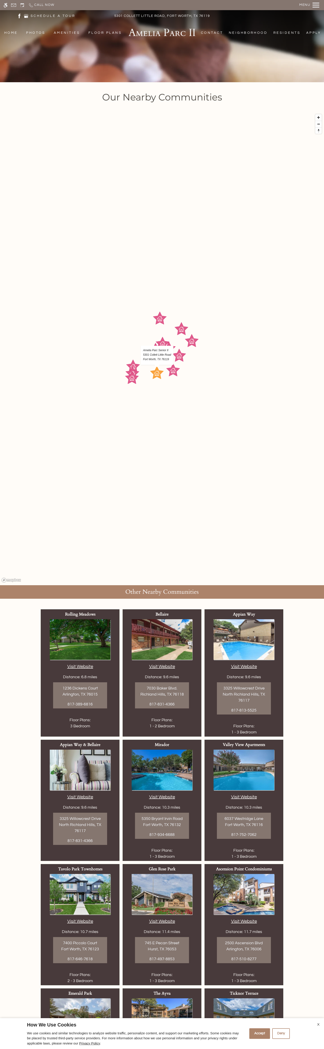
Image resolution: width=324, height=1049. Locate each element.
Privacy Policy (89, 1043)
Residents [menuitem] (286, 32)
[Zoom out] (318, 124)
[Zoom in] (318, 117)
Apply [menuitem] (313, 32)
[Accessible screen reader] (5, 5)
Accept (259, 1033)
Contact (212, 32)
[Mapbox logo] (11, 580)
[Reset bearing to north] (318, 130)
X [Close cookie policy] (318, 1024)
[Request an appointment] (22, 5)
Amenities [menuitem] (67, 32)
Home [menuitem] (11, 32)
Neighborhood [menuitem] (248, 32)
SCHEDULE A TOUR (53, 16)
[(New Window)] (19, 16)
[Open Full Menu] (309, 5)
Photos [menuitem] (35, 32)
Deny (281, 1033)
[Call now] (41, 5)
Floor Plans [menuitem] (105, 32)
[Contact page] (13, 5)
